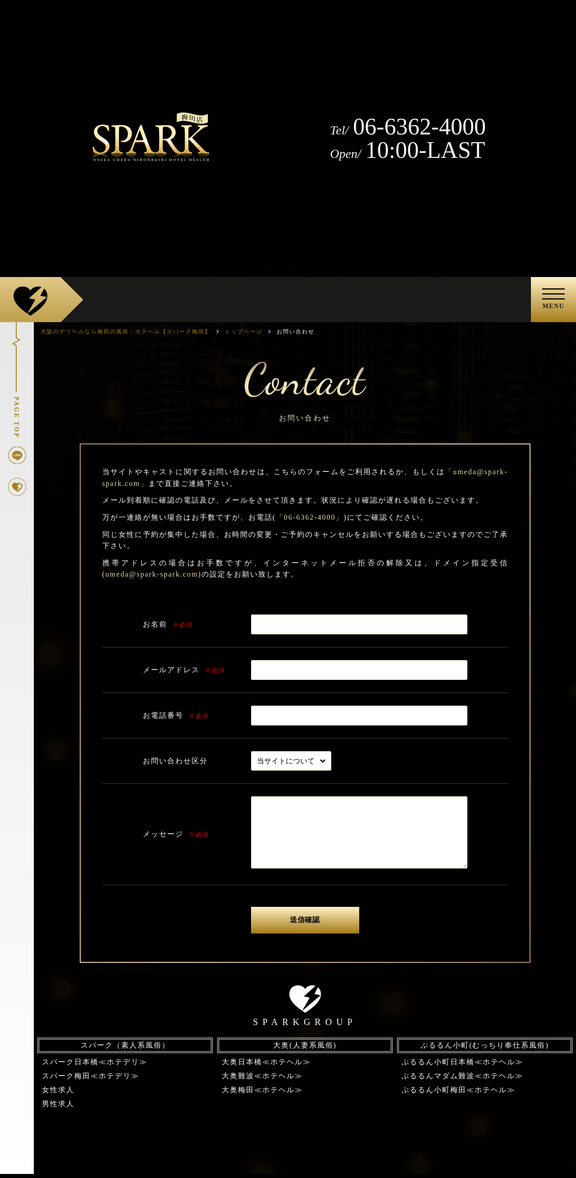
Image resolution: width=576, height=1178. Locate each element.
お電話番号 (163, 715)
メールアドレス (171, 670)
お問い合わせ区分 (175, 761)
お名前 (155, 624)
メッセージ (163, 834)
